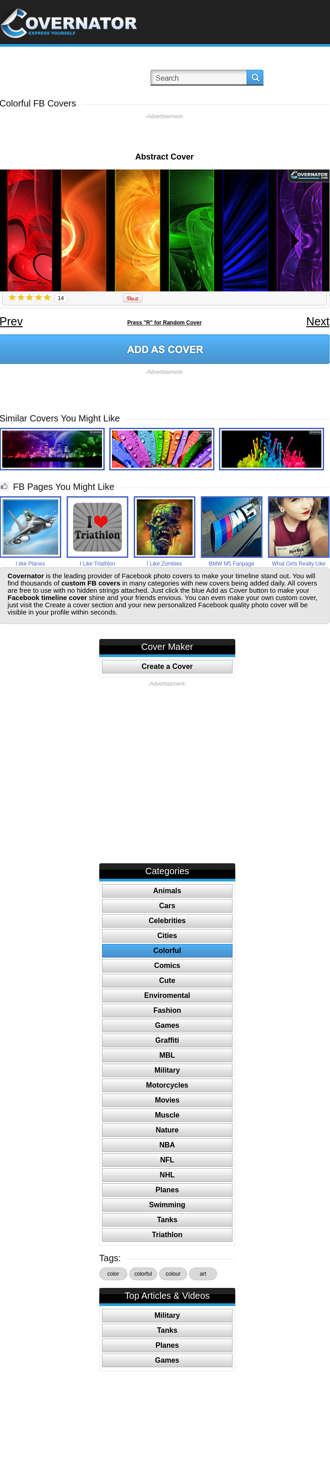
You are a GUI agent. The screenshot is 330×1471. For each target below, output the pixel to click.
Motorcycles (167, 1085)
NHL (167, 1175)
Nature (167, 1130)
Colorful (167, 950)
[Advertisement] (164, 133)
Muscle (167, 1115)
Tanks (167, 1220)
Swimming (167, 1205)
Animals (167, 891)
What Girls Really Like (298, 564)
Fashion (167, 1010)
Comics (167, 965)
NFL (167, 1160)
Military (167, 1070)
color (113, 1274)
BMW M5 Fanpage (231, 564)
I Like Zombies (164, 564)
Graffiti (167, 1040)
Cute (167, 980)
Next (317, 321)
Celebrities (167, 920)
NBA (167, 1145)
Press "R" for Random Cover (164, 322)
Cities (167, 935)
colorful (143, 1274)
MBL (167, 1055)
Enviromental (167, 995)
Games (167, 1025)
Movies (167, 1100)
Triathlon (167, 1235)
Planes (167, 1190)
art (203, 1274)
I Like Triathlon (97, 564)
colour (172, 1274)
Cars (167, 906)
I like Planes (30, 564)
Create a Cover (167, 666)
